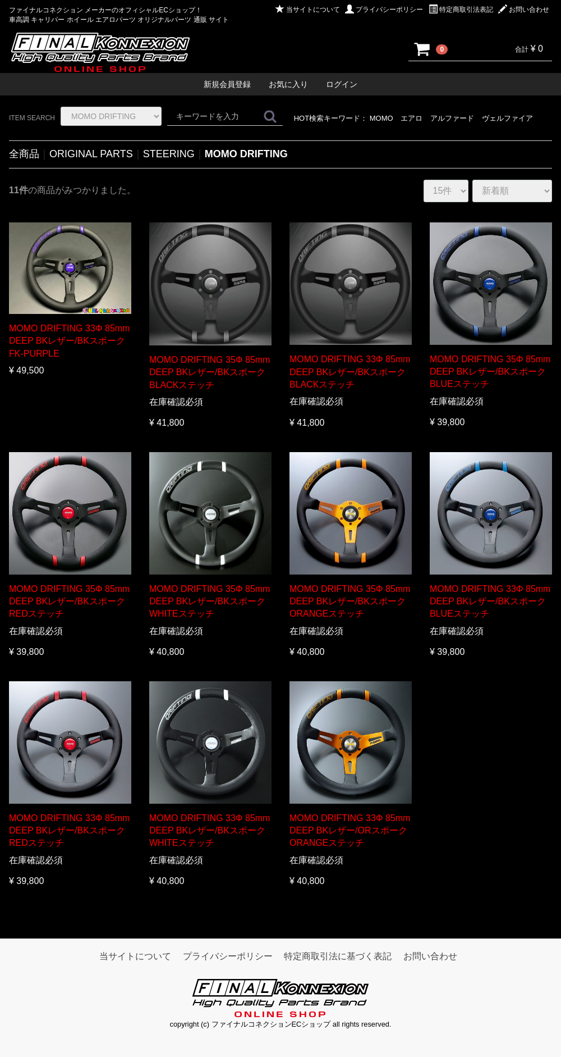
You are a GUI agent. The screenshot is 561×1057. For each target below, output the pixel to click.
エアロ (411, 118)
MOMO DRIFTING (246, 154)
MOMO (381, 118)
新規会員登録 (227, 84)
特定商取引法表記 (461, 9)
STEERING (169, 154)
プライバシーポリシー (384, 9)
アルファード (452, 118)
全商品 (24, 154)
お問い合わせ (523, 9)
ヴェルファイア (507, 118)
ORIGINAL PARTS (91, 154)
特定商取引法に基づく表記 (338, 956)
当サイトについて (307, 9)
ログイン (341, 84)
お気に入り (288, 84)
